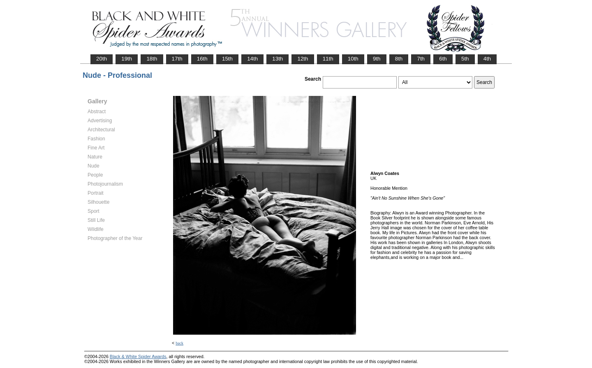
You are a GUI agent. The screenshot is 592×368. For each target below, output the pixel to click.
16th (202, 59)
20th (101, 59)
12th (302, 59)
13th (277, 59)
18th (152, 59)
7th (420, 59)
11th (328, 59)
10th (353, 59)
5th (465, 59)
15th (227, 59)
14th (252, 59)
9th (376, 59)
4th (487, 59)
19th (126, 59)
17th (177, 59)
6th (443, 59)
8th (399, 59)
